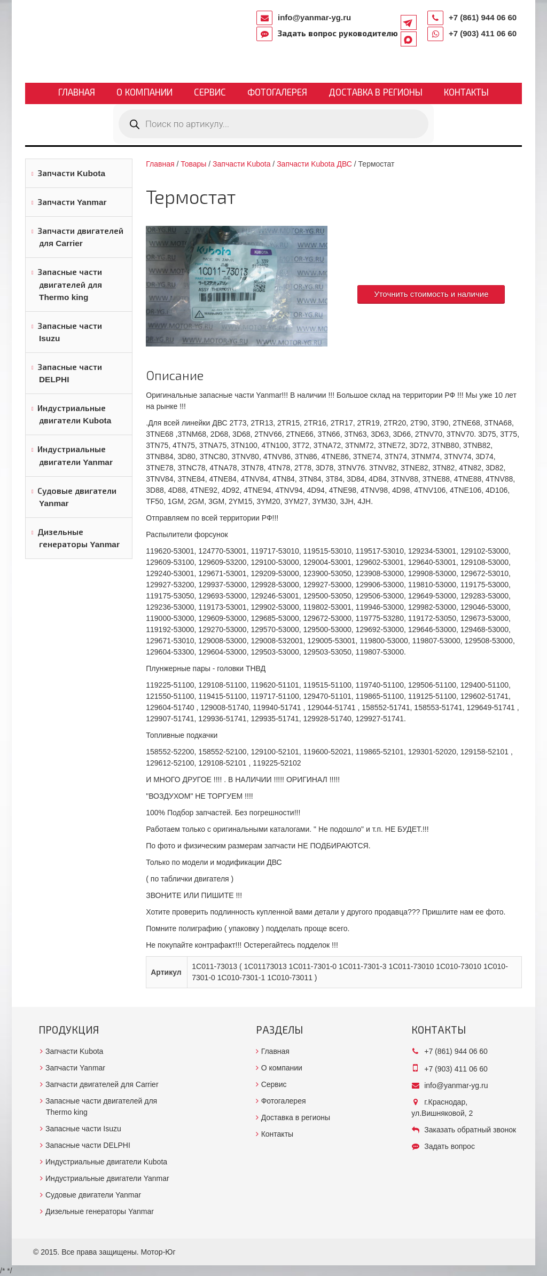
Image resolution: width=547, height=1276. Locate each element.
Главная (76, 93)
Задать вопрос (449, 1146)
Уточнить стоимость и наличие (431, 293)
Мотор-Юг (158, 1252)
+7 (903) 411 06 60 (483, 33)
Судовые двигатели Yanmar (76, 497)
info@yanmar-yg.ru (314, 17)
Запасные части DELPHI (69, 373)
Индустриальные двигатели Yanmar (75, 455)
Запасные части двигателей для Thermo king (70, 284)
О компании (144, 93)
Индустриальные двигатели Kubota (74, 414)
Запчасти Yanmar (72, 202)
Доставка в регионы (376, 93)
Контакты (466, 93)
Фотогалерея (277, 93)
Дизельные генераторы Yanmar (78, 538)
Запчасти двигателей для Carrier (80, 237)
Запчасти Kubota (71, 173)
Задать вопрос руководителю (338, 33)
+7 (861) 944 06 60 (483, 17)
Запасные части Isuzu (69, 332)
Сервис (210, 93)
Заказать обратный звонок (470, 1129)
